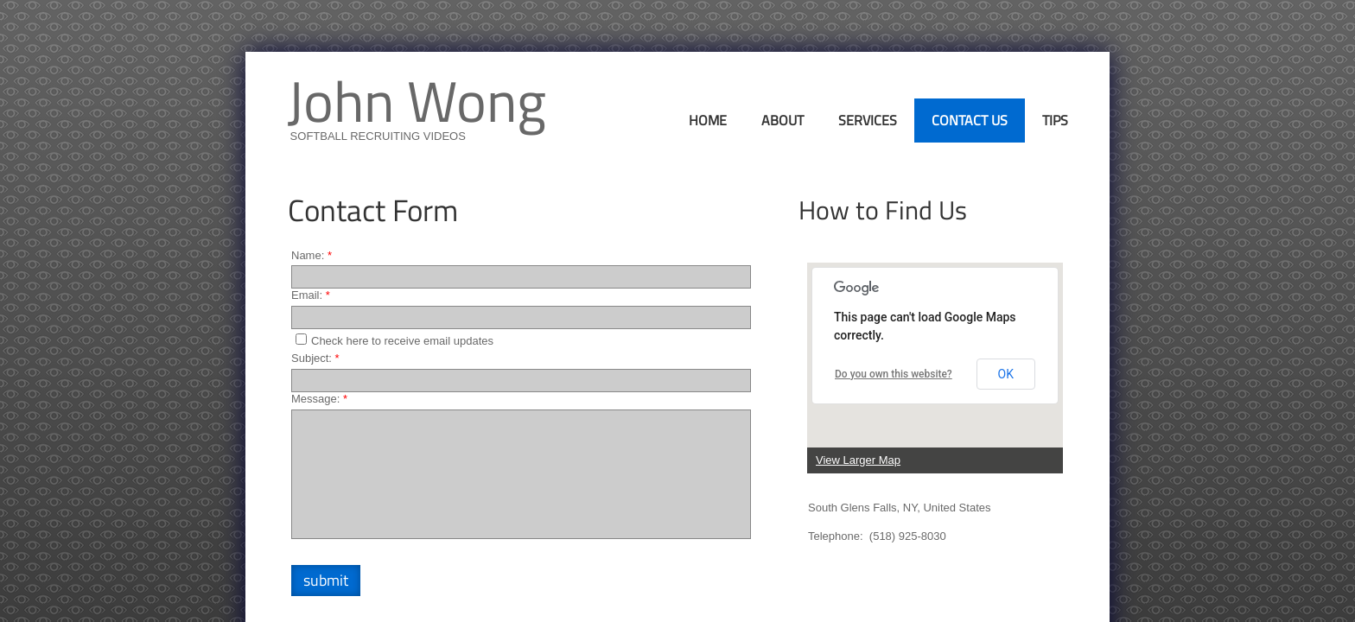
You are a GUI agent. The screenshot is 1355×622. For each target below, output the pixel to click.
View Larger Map (858, 460)
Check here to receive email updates (394, 340)
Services (867, 120)
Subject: (315, 358)
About (782, 120)
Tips (1055, 120)
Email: (310, 295)
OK (1006, 374)
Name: (311, 255)
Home (708, 120)
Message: (319, 398)
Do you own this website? (893, 374)
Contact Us (970, 120)
